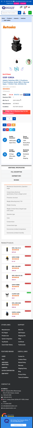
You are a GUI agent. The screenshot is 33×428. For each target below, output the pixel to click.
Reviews (16, 180)
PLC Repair (5, 332)
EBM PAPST (5, 373)
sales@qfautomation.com (20, 1)
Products (9, 18)
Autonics (16, 18)
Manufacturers (6, 329)
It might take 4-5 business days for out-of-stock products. (15, 112)
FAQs (19, 338)
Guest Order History (7, 344)
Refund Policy (22, 362)
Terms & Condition (23, 377)
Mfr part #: (6, 100)
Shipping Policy (22, 368)
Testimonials (21, 344)
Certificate (21, 341)
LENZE (3, 356)
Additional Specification (16, 167)
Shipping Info (22, 335)
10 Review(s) (6, 91)
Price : (4, 94)
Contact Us (21, 356)
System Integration (7, 338)
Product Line (5, 335)
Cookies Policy (22, 359)
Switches (23, 18)
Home (3, 18)
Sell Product (21, 332)
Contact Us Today (18, 425)
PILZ (3, 359)
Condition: (6, 106)
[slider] (6, 88)
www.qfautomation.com (9, 408)
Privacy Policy (22, 374)
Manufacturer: (7, 103)
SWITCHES (6, 87)
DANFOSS (4, 367)
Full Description (16, 172)
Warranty (20, 365)
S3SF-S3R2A (7, 20)
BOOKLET (16, 3)
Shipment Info (16, 176)
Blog (19, 371)
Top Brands (5, 341)
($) (2, 1)
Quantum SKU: (7, 97)
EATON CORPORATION (8, 370)
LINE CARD (23, 3)
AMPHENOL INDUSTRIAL (5, 363)
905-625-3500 (8, 1)
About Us (20, 329)
